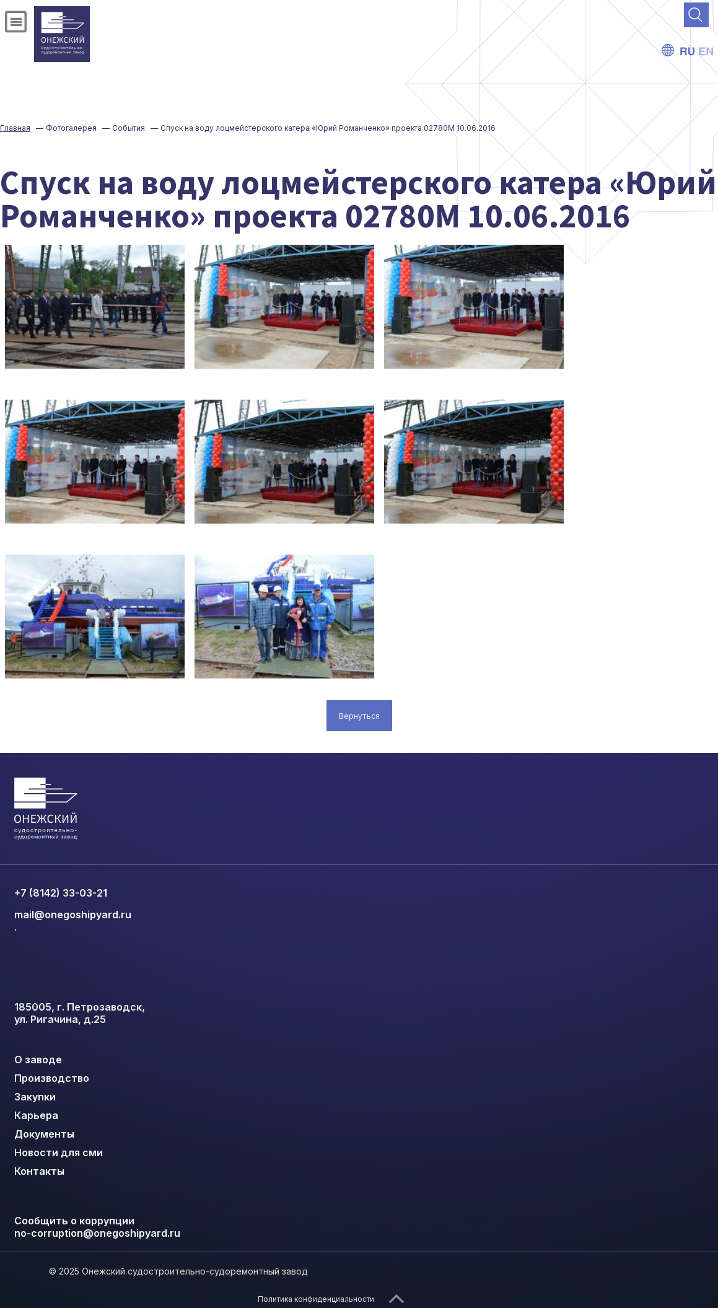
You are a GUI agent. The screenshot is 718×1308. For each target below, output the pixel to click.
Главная (15, 128)
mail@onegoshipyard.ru (72, 914)
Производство (51, 1078)
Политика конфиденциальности (316, 1299)
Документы (44, 1134)
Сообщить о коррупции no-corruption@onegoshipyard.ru (97, 1226)
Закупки (35, 1097)
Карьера (36, 1115)
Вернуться (359, 715)
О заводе (38, 1059)
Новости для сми (58, 1152)
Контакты (39, 1171)
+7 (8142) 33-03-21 (60, 893)
